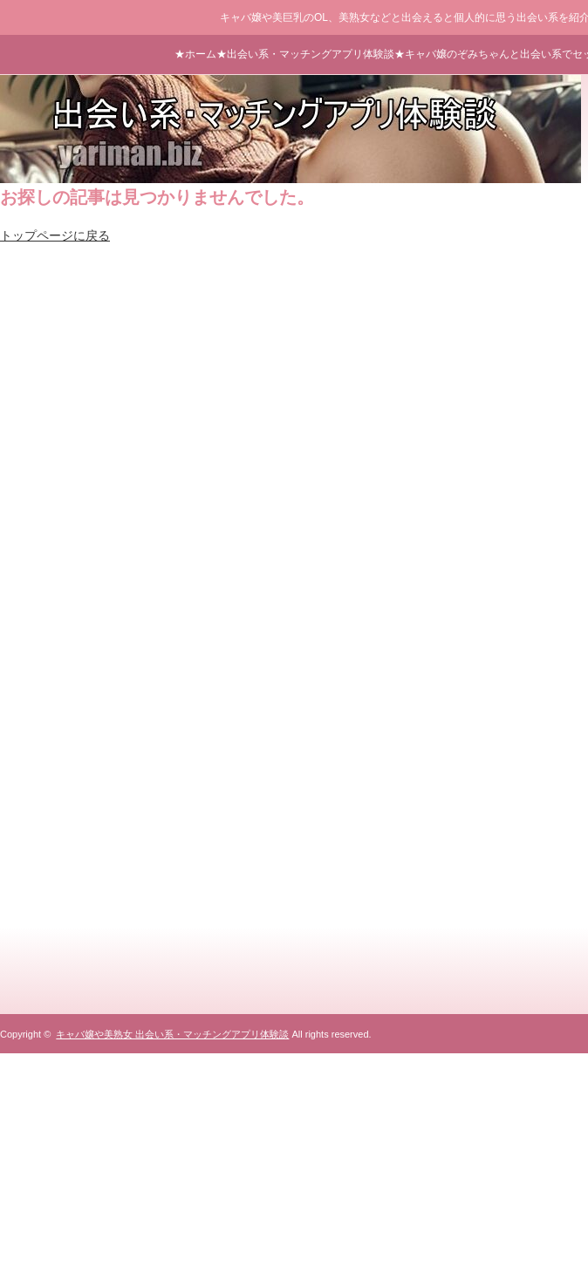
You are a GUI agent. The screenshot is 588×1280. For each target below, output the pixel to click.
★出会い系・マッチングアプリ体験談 (305, 54)
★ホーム (195, 54)
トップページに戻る (55, 235)
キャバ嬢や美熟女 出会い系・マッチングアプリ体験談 (172, 1034)
